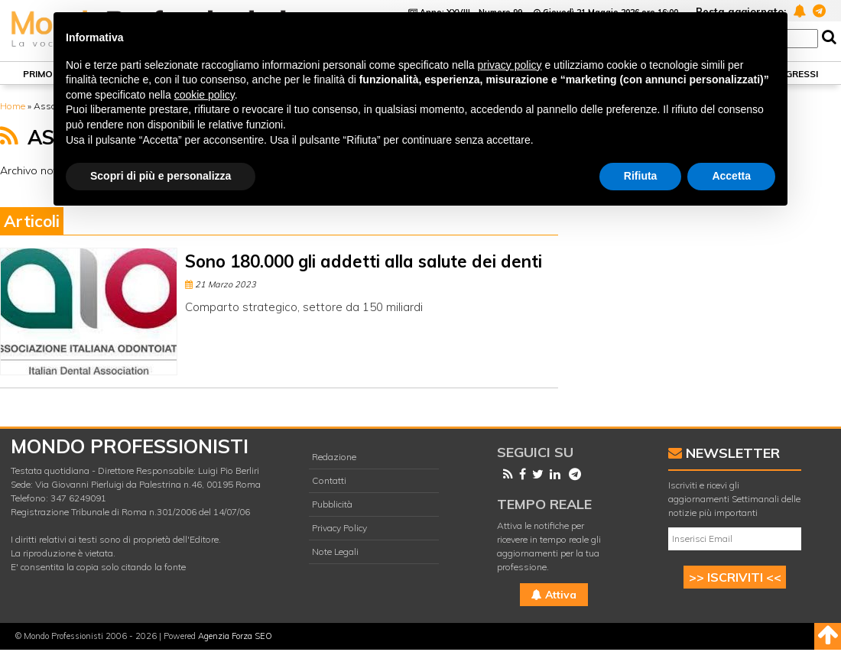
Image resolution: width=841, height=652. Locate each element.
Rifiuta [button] (641, 176)
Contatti (329, 480)
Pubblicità (332, 504)
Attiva (553, 595)
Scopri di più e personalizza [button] (160, 176)
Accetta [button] (731, 176)
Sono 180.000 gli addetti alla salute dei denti (363, 261)
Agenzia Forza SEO (235, 636)
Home (12, 106)
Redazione (334, 456)
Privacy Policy (339, 528)
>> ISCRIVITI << (735, 577)
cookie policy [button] (204, 95)
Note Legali (335, 551)
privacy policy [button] (510, 65)
